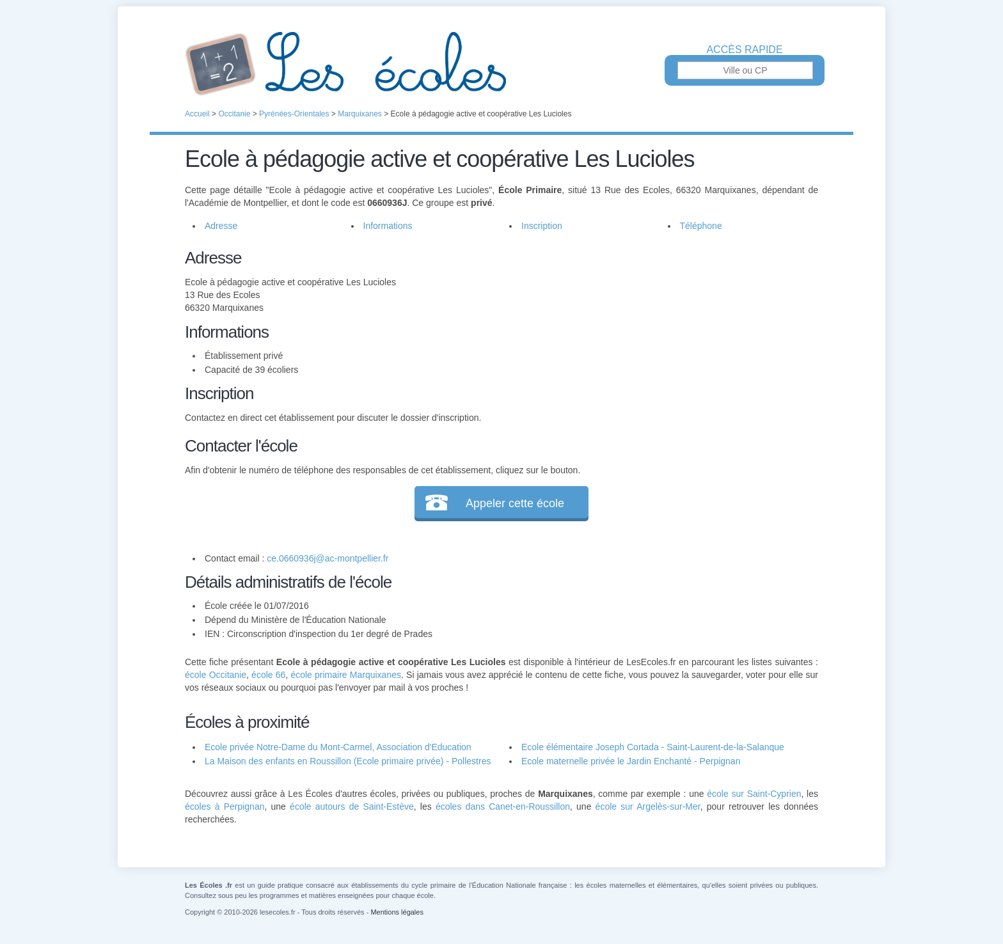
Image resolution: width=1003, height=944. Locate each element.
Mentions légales (396, 912)
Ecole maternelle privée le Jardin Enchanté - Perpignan (630, 761)
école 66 (268, 675)
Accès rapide (744, 50)
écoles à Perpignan (224, 806)
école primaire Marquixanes (345, 675)
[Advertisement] (653, 335)
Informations (388, 226)
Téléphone (701, 226)
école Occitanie (215, 675)
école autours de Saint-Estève (352, 806)
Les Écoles (501, 64)
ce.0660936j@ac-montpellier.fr (327, 558)
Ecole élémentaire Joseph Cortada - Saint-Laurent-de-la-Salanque (652, 747)
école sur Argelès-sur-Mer (648, 806)
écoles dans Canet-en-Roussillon (503, 806)
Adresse (221, 226)
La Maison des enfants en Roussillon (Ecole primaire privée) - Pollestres (348, 761)
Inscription (541, 226)
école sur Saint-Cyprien (754, 794)
